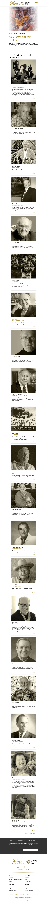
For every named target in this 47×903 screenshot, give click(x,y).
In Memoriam (28, 881)
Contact (26, 888)
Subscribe (20, 869)
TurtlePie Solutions (28, 897)
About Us (11, 877)
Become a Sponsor (30, 850)
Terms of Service (22, 900)
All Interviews (28, 877)
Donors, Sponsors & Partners (15, 879)
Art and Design (22, 33)
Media (10, 881)
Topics (15, 33)
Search (20, 867)
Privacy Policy (33, 898)
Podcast (27, 867)
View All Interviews (30, 833)
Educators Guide (12, 887)
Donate (26, 887)
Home (10, 33)
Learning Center (12, 890)
